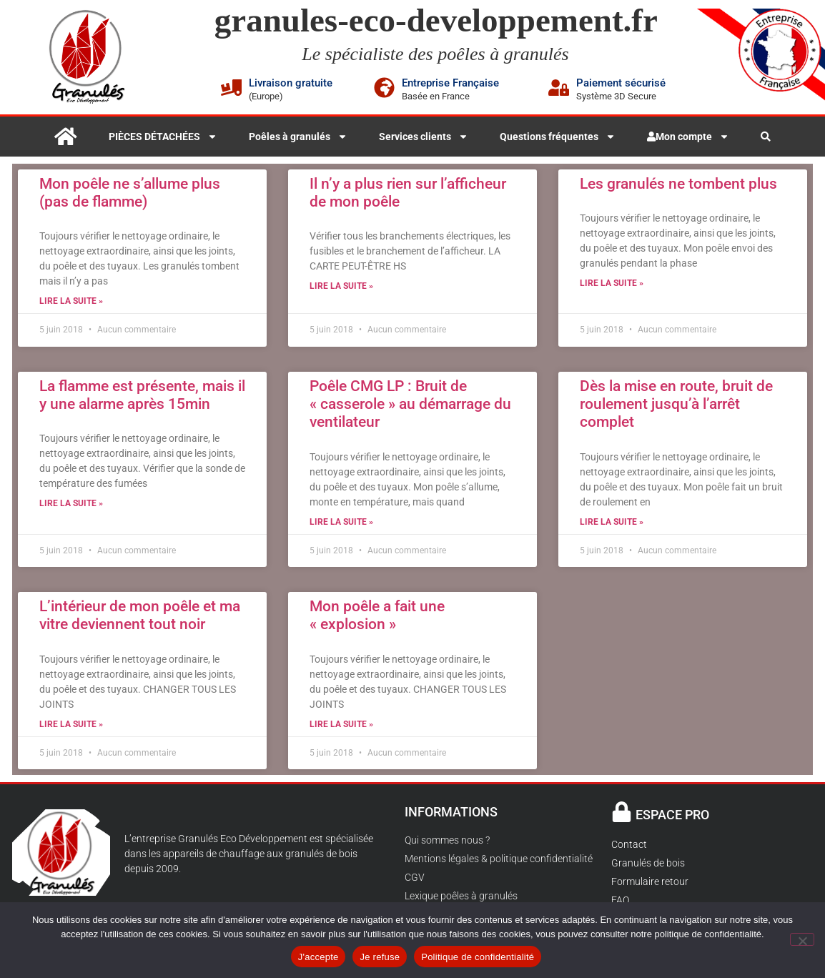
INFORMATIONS (451, 811)
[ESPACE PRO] (621, 811)
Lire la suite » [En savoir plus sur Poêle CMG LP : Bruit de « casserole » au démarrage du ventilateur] (341, 522)
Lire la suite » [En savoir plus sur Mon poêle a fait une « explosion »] (341, 724)
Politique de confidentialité (477, 957)
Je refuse (380, 957)
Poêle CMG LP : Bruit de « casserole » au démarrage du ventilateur (410, 403)
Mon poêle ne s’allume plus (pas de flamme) (129, 192)
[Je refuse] (802, 939)
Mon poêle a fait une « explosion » (377, 615)
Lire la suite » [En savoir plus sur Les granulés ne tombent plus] (611, 283)
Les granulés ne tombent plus (678, 183)
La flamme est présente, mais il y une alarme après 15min (142, 395)
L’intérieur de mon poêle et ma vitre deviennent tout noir (139, 615)
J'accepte (318, 957)
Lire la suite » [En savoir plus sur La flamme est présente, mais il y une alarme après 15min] (71, 503)
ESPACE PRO (672, 814)
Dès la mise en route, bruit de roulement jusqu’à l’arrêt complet (676, 403)
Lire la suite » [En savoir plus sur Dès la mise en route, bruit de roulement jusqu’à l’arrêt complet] (611, 522)
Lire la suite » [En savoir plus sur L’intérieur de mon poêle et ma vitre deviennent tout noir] (71, 724)
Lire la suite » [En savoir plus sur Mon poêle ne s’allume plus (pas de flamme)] (71, 301)
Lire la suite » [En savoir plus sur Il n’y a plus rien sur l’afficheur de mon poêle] (341, 286)
